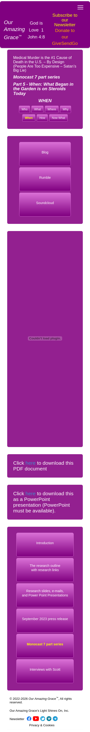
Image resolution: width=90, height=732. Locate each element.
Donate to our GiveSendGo (65, 37)
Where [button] (52, 109)
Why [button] (65, 109)
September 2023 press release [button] (45, 619)
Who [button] (25, 109)
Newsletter (17, 719)
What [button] (37, 109)
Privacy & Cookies (41, 725)
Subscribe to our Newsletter (64, 20)
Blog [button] (45, 152)
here (30, 463)
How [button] (42, 118)
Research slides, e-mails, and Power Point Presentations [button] (45, 593)
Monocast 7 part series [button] (45, 644)
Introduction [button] (45, 543)
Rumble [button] (45, 177)
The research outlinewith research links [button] (45, 568)
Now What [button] (58, 118)
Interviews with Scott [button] (45, 669)
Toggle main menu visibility (81, 6)
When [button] (29, 118)
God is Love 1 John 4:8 (36, 30)
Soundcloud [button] (45, 203)
